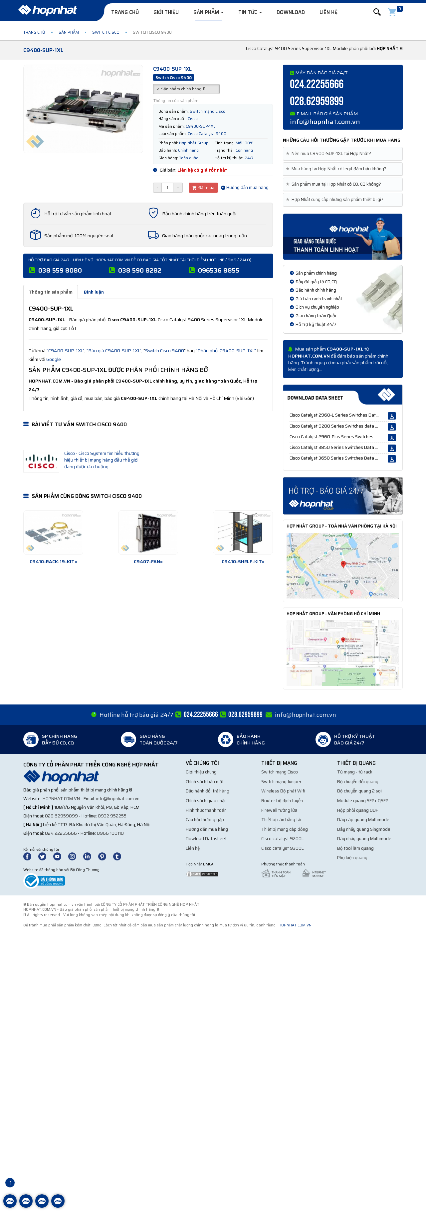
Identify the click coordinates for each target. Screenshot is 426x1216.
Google (53, 359)
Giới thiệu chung (201, 771)
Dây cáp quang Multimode (363, 819)
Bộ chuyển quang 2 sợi (359, 790)
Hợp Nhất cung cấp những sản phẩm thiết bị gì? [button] (335, 200)
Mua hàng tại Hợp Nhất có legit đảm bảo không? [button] (337, 169)
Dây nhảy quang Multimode (364, 838)
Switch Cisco (105, 32)
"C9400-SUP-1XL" (66, 350)
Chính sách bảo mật (205, 781)
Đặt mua (203, 187)
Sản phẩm (208, 12)
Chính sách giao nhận (206, 800)
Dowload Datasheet (206, 838)
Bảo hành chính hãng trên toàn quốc (199, 213)
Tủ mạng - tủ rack (354, 771)
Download (291, 12)
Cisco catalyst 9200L (282, 838)
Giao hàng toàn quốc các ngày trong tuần (204, 235)
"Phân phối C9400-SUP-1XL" (226, 350)
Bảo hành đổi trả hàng (207, 790)
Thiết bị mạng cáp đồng (284, 829)
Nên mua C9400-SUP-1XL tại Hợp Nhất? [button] (329, 154)
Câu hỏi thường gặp (205, 819)
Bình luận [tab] (94, 292)
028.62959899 (316, 101)
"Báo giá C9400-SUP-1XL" (114, 350)
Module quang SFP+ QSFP (362, 800)
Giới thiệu (166, 12)
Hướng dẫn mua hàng (245, 187)
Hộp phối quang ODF (357, 810)
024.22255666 (316, 84)
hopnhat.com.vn (61, 798)
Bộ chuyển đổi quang (357, 781)
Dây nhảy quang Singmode (363, 829)
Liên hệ (328, 12)
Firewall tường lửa (279, 810)
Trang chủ (125, 12)
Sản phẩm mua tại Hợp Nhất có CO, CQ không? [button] (334, 184)
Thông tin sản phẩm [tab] (51, 292)
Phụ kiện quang (352, 857)
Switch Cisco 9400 (164, 350)
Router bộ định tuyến (282, 800)
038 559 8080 (60, 270)
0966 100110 (110, 833)
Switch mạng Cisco (279, 771)
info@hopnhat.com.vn (325, 121)
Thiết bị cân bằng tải (281, 819)
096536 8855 (218, 270)
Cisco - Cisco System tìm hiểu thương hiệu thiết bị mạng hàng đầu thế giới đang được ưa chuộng (101, 460)
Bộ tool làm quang (355, 848)
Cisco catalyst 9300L (282, 848)
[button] (377, 12)
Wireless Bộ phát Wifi (283, 790)
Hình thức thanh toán (206, 810)
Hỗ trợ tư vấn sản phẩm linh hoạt (77, 213)
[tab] (342, 153)
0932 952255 (112, 815)
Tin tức (250, 12)
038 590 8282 (139, 270)
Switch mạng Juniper (281, 781)
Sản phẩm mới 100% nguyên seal (78, 235)
